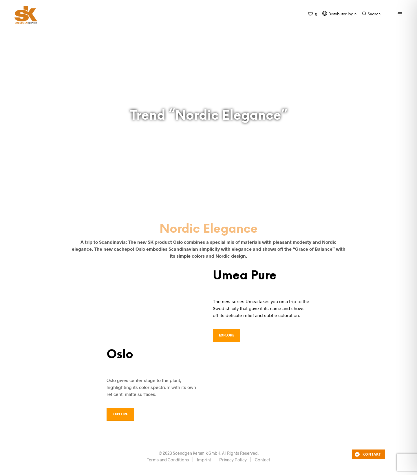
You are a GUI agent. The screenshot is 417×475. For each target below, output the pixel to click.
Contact (262, 459)
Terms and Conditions (168, 459)
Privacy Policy (233, 459)
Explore (226, 335)
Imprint (204, 459)
